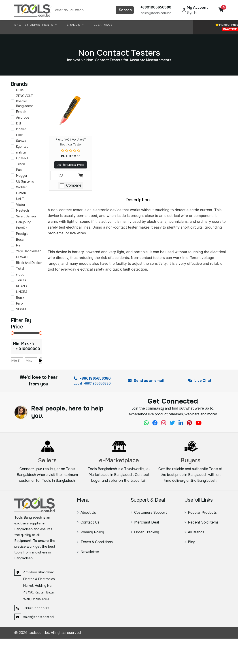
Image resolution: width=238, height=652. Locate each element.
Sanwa (21, 141)
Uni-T (20, 199)
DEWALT (22, 257)
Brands (75, 25)
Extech (21, 112)
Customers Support (149, 512)
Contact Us (88, 522)
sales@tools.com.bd (156, 13)
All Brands (194, 532)
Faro (19, 303)
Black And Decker (29, 263)
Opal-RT (22, 158)
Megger (21, 176)
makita (21, 152)
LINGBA (21, 292)
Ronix (20, 298)
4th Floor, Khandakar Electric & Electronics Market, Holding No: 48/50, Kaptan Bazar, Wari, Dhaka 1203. (39, 585)
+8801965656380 (92, 378)
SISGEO (22, 309)
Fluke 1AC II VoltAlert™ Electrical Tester (71, 142)
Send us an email (146, 380)
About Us (86, 512)
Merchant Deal (145, 522)
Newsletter (88, 551)
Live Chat (199, 380)
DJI (18, 123)
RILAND (21, 286)
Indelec (21, 129)
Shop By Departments (35, 25)
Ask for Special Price (70, 165)
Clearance (103, 25)
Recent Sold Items (201, 522)
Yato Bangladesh (28, 251)
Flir (18, 245)
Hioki (19, 135)
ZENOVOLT (24, 96)
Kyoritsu (22, 147)
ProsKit (21, 228)
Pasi (19, 170)
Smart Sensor (26, 216)
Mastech (22, 210)
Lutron (21, 193)
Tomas (21, 280)
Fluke (20, 90)
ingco (20, 274)
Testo (20, 164)
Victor (20, 205)
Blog (189, 542)
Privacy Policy (90, 532)
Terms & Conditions (95, 542)
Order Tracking (145, 532)
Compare (73, 185)
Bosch (21, 240)
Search (125, 10)
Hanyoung (23, 222)
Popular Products (200, 512)
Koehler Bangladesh (25, 103)
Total (20, 269)
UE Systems (25, 181)
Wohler (21, 187)
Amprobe (23, 118)
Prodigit (22, 234)
